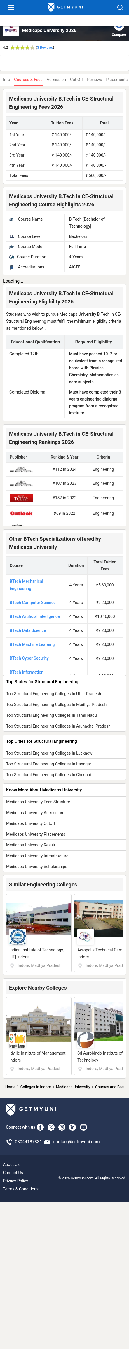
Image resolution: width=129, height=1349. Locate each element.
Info (6, 79)
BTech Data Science (28, 630)
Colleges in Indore (35, 1087)
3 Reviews (45, 47)
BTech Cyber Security (29, 658)
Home (10, 1087)
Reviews (94, 79)
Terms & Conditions (21, 1189)
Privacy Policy (15, 1180)
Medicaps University (73, 1087)
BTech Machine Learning (32, 644)
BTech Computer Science (33, 602)
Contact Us (13, 1172)
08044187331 (28, 1141)
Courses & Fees (28, 79)
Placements (117, 79)
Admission (56, 79)
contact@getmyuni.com (76, 1141)
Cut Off (76, 79)
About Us (11, 1164)
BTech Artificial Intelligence (35, 616)
